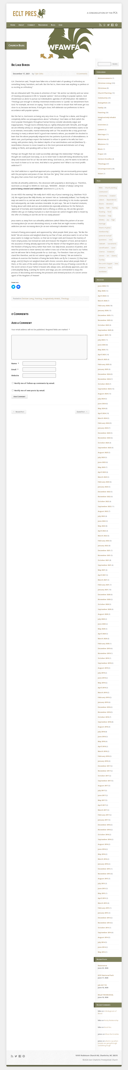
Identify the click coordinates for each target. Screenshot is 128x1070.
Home (12, 25)
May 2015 (101, 893)
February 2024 (103, 423)
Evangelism (102, 103)
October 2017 (103, 776)
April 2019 (102, 687)
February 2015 (103, 908)
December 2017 (104, 766)
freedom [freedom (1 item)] (102, 216)
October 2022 (103, 501)
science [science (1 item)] (102, 252)
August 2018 (103, 727)
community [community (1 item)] (103, 196)
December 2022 (104, 492)
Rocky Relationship (111, 1020)
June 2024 (102, 403)
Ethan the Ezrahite (112, 1034)
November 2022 (104, 496)
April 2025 (102, 354)
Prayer (100, 154)
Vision (100, 173)
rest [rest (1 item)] (110, 240)
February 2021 (103, 585)
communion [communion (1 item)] (103, 192)
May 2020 (101, 629)
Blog (53, 25)
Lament (101, 129)
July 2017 (101, 790)
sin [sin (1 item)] (108, 256)
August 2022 (103, 511)
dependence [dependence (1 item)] (111, 200)
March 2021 (102, 580)
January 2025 (103, 369)
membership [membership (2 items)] (103, 231)
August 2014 (103, 937)
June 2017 (102, 795)
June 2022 (102, 521)
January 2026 (103, 310)
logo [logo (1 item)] (113, 220)
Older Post (82, 412)
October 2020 (103, 604)
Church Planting (105, 93)
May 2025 (101, 349)
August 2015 (103, 878)
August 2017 (103, 785)
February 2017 (103, 815)
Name (15, 363)
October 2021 (103, 560)
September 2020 (104, 609)
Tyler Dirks (38, 73)
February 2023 (103, 482)
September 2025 (104, 330)
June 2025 (102, 345)
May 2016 (101, 854)
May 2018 (101, 741)
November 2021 (104, 555)
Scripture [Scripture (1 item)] (110, 252)
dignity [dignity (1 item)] (101, 208)
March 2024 (102, 418)
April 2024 (102, 413)
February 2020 (103, 643)
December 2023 (104, 433)
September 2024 (104, 389)
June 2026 (102, 286)
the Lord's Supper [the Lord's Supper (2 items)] (105, 263)
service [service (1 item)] (101, 256)
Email (14, 369)
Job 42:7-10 (102, 985)
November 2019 (104, 653)
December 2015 (104, 869)
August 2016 (103, 844)
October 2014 (103, 927)
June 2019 (102, 678)
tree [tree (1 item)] (116, 263)
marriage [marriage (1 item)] (102, 223)
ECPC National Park (106, 975)
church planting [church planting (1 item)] (111, 188)
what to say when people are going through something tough (108, 1043)
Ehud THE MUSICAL (105, 995)
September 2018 (104, 722)
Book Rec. (108, 1027)
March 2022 (102, 536)
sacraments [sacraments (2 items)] (112, 244)
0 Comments (74, 73)
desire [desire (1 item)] (101, 204)
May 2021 (101, 570)
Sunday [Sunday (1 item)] (101, 260)
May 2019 (101, 683)
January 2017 (103, 820)
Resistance (102, 965)
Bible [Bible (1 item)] (101, 188)
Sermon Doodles (105, 159)
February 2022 (103, 541)
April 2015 (102, 898)
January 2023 (103, 487)
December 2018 (104, 707)
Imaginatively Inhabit (51, 298)
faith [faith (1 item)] (108, 208)
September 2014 (104, 932)
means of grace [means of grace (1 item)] (104, 227)
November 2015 (104, 874)
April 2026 (102, 296)
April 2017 (102, 805)
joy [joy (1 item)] (108, 220)
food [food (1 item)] (109, 212)
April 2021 (102, 575)
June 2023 (102, 462)
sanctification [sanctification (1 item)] (104, 248)
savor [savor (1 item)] (113, 248)
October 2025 (103, 325)
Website (15, 375)
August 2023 (103, 452)
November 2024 (104, 379)
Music (100, 149)
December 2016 (104, 825)
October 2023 (103, 443)
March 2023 (102, 477)
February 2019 (103, 697)
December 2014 (104, 918)
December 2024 (104, 374)
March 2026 (102, 301)
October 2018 (103, 717)
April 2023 (102, 472)
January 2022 (103, 545)
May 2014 (101, 952)
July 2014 (101, 942)
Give (60, 25)
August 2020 (103, 614)
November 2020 (104, 599)
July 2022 (101, 516)
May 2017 (101, 800)
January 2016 (103, 864)
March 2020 (102, 638)
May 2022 (101, 526)
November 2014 (104, 923)
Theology (65, 298)
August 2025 (103, 335)
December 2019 (104, 648)
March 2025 (102, 359)
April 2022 (102, 531)
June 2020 (102, 624)
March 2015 (102, 903)
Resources (43, 25)
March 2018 (102, 751)
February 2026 (103, 305)
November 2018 (104, 712)
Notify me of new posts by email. (29, 390)
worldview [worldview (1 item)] (102, 271)
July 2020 (101, 619)
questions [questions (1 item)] (102, 240)
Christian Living (27, 298)
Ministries (102, 139)
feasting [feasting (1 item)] (102, 212)
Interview (102, 125)
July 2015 (101, 883)
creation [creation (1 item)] (113, 196)
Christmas (102, 88)
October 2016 (103, 834)
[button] (64, 43)
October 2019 (103, 658)
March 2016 (102, 859)
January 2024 (103, 428)
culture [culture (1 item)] (101, 200)
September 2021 (104, 565)
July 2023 (101, 457)
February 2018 (103, 756)
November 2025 (104, 320)
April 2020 (102, 634)
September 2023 (104, 447)
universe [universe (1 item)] (102, 267)
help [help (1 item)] (109, 216)
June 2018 (102, 736)
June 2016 (102, 849)
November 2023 (104, 438)
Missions (101, 144)
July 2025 (101, 340)
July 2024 (101, 399)
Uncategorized (104, 169)
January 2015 (103, 913)
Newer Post (18, 412)
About (21, 25)
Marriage (102, 134)
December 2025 (104, 315)
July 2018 (101, 732)
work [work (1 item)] (110, 267)
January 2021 (103, 589)
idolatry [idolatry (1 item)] (101, 220)
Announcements (105, 78)
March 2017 (102, 810)
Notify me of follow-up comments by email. (34, 383)
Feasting (38, 298)
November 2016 (104, 829)
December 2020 (104, 594)
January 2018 (103, 761)
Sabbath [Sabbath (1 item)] (102, 244)
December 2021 (104, 550)
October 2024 (103, 384)
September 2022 (104, 506)
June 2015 (102, 888)
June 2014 (102, 947)
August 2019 (103, 668)
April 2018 (102, 746)
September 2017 (104, 781)
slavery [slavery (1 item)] (114, 256)
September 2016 (104, 839)
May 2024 (101, 408)
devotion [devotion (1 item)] (109, 204)
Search (114, 64)
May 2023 (101, 467)
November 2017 (104, 771)
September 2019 (104, 663)
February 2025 (103, 364)
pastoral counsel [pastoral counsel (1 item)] (105, 235)
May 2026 (101, 291)
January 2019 (103, 702)
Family (100, 107)
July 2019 (101, 673)
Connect (31, 25)
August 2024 (103, 394)
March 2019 (102, 692)
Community (103, 98)
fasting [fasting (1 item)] (114, 208)
